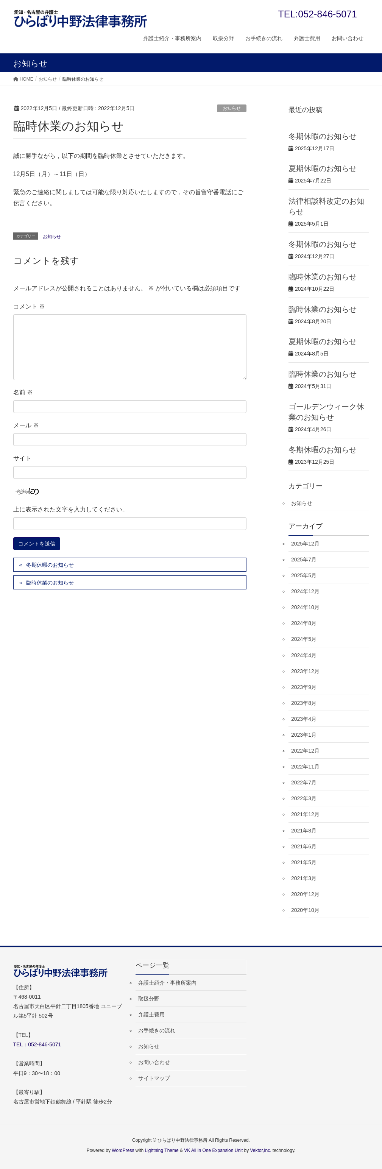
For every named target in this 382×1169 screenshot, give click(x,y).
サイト (22, 458)
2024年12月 (305, 591)
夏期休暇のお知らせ (322, 168)
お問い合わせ (154, 1062)
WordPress (123, 1150)
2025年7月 (304, 559)
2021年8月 (304, 831)
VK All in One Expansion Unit (213, 1150)
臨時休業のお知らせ (50, 583)
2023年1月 (304, 735)
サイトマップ (154, 1078)
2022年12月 (305, 751)
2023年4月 (304, 719)
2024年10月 (305, 607)
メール (26, 425)
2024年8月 (304, 623)
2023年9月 (304, 687)
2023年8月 (304, 703)
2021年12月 (305, 814)
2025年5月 (304, 575)
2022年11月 (305, 767)
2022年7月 (304, 782)
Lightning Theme (162, 1150)
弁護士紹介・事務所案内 (167, 983)
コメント (29, 306)
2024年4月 (304, 655)
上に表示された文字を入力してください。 (70, 509)
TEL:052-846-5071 (317, 14)
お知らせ (232, 108)
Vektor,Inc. (260, 1150)
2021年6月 (304, 846)
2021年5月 (304, 862)
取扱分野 (148, 999)
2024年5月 (304, 639)
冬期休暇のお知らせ (50, 565)
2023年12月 (305, 671)
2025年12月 (305, 544)
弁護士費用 (151, 1015)
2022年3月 (304, 798)
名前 (23, 392)
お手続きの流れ (156, 1030)
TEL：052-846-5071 (37, 1044)
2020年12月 (305, 894)
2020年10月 (305, 910)
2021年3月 (304, 878)
